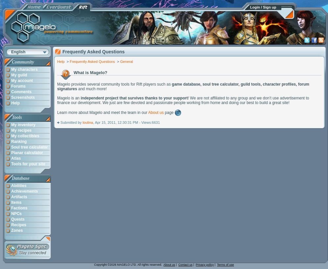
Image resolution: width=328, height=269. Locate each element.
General (126, 62)
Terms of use (225, 264)
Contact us (185, 264)
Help (61, 62)
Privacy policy (205, 264)
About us (156, 112)
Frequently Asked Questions (92, 62)
